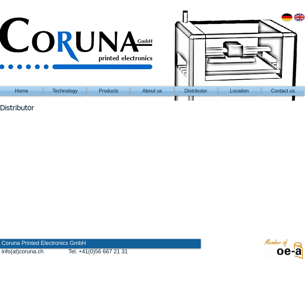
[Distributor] (195, 91)
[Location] (239, 91)
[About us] (152, 91)
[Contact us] (282, 91)
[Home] (21, 91)
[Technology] (65, 91)
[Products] (108, 91)
